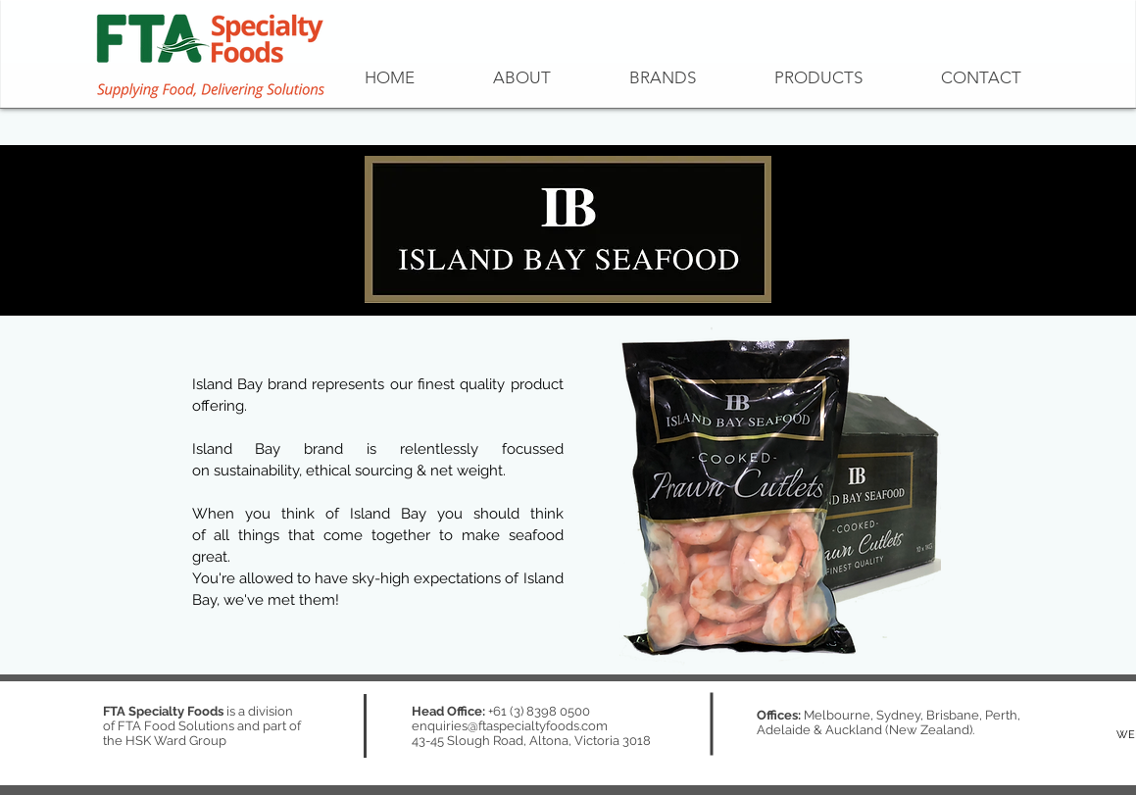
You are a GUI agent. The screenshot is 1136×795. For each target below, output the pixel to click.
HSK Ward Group (175, 740)
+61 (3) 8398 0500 (539, 711)
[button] (662, 77)
